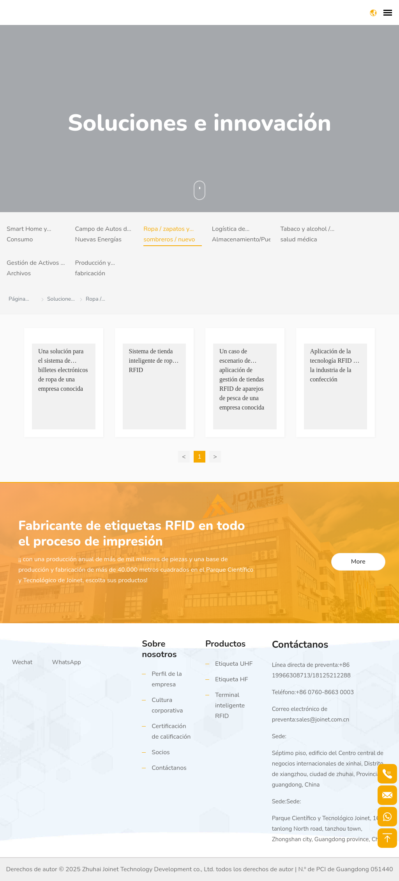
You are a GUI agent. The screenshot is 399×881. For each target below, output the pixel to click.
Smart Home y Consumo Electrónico (27, 235)
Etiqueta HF (231, 679)
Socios (160, 752)
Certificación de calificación (171, 731)
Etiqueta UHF (233, 663)
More (358, 561)
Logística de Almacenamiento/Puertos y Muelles (241, 235)
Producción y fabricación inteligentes (93, 269)
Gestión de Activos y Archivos (35, 268)
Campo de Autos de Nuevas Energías (103, 234)
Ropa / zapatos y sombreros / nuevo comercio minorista (169, 235)
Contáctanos (169, 768)
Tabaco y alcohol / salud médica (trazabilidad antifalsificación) (305, 235)
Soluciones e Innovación (60, 300)
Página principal (19, 300)
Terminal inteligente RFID (230, 705)
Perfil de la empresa (167, 679)
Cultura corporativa (167, 705)
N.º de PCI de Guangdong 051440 (345, 869)
